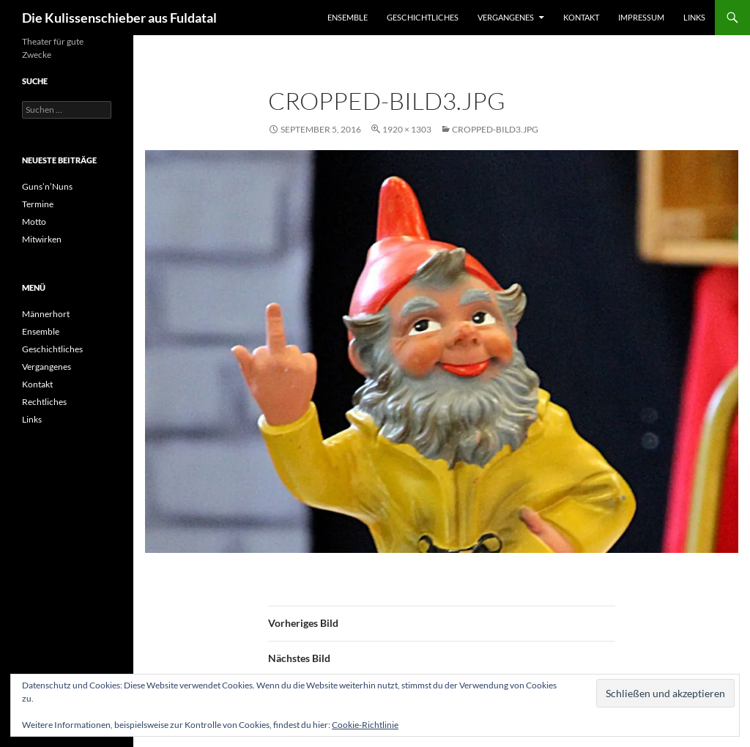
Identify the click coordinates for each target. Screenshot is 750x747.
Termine (37, 203)
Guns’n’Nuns (47, 186)
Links (694, 17)
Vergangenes (506, 17)
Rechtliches (44, 401)
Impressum (641, 17)
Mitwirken (42, 239)
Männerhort (46, 313)
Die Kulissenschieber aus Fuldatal (119, 18)
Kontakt (581, 17)
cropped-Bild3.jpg (495, 129)
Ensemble (347, 17)
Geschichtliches (422, 17)
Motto (34, 221)
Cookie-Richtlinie (365, 724)
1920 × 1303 (406, 129)
